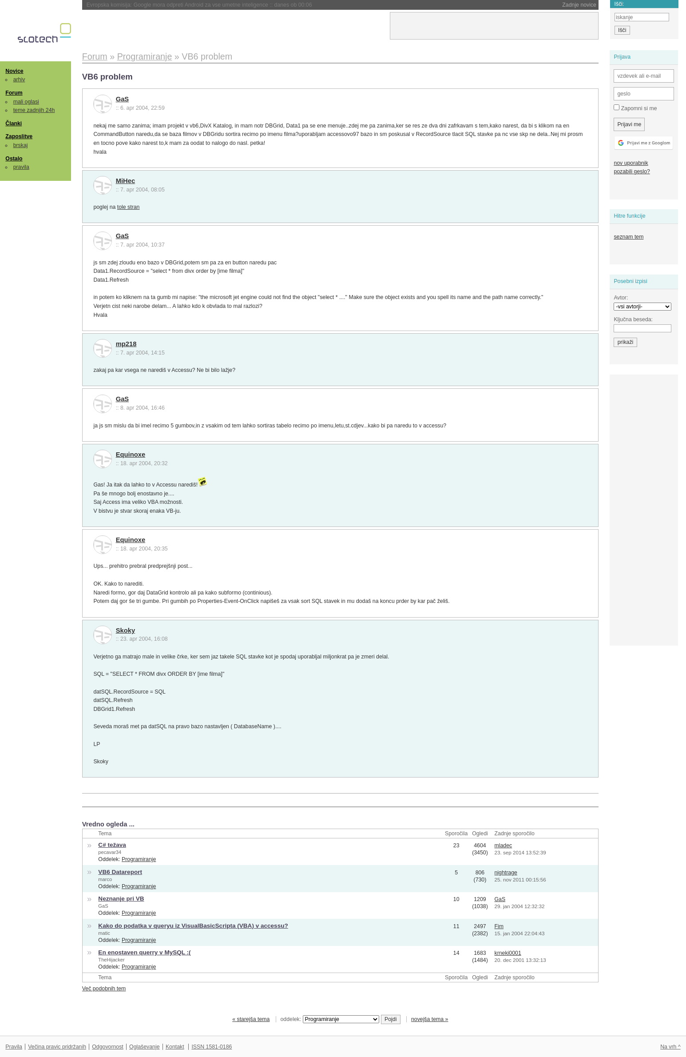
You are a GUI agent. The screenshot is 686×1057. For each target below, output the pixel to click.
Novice (14, 71)
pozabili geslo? (632, 171)
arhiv (19, 79)
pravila (21, 167)
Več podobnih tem (104, 988)
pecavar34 (109, 852)
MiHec (125, 180)
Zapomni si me (635, 108)
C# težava (112, 845)
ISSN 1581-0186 (211, 1047)
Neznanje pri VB (121, 898)
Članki (13, 123)
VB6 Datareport (120, 872)
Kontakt (175, 1047)
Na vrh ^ (670, 1047)
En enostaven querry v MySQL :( (144, 952)
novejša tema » (429, 1019)
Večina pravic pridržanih (57, 1047)
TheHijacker (111, 959)
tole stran (128, 207)
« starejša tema (251, 1019)
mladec (503, 845)
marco (105, 879)
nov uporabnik (631, 163)
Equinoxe (130, 454)
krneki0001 (508, 953)
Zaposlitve (18, 136)
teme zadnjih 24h (34, 110)
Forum (13, 93)
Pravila (13, 1047)
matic (104, 933)
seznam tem (628, 237)
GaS (122, 99)
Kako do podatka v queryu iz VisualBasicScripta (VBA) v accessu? (193, 925)
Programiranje (139, 859)
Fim (499, 926)
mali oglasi (26, 102)
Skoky (125, 630)
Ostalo (13, 159)
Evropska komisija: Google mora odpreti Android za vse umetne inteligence (199, 5)
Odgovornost (107, 1047)
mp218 (126, 343)
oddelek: (330, 1019)
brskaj (20, 145)
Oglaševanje (144, 1047)
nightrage (506, 873)
